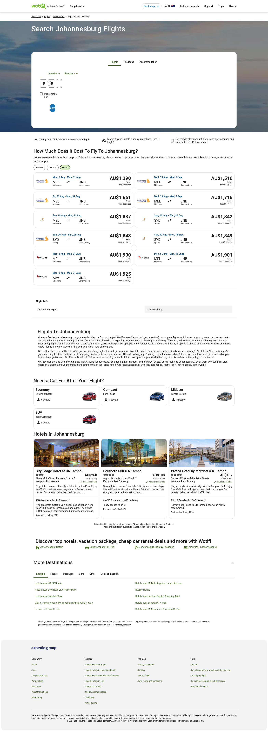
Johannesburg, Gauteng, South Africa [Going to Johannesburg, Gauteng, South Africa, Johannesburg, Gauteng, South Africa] (133, 84)
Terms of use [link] (143, 675)
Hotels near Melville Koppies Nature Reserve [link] (158, 583)
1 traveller (199, 73)
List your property (189, 6)
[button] (134, 562)
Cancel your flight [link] (198, 675)
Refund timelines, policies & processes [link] (207, 681)
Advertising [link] (36, 697)
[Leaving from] (70, 83)
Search (134, 105)
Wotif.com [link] (36, 16)
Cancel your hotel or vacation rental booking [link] (210, 670)
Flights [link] (47, 16)
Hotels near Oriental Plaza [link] (49, 596)
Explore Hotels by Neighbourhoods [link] (100, 670)
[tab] (114, 62)
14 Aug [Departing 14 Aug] (178, 84)
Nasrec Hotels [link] (142, 589)
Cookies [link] (141, 670)
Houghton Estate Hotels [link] (47, 609)
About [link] (34, 664)
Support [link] (194, 664)
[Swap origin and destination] (103, 83)
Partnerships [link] (37, 681)
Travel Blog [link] (89, 697)
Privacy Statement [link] (145, 664)
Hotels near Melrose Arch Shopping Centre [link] (157, 609)
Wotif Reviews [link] (90, 703)
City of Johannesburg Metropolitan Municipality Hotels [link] (64, 602)
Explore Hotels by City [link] (94, 681)
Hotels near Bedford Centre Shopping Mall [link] (157, 596)
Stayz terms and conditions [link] (149, 681)
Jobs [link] (33, 670)
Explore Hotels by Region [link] (95, 664)
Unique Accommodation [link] (95, 692)
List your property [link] (39, 675)
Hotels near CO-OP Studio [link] (48, 583)
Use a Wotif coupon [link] (199, 686)
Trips (221, 6)
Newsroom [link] (36, 686)
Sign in (233, 6)
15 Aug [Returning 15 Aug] (210, 84)
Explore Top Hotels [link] (93, 686)
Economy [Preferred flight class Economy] (217, 73)
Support (208, 6)
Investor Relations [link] (39, 692)
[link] (60, 547)
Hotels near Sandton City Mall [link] (150, 602)
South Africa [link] (58, 16)
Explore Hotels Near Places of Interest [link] (101, 675)
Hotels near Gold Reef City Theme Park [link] (55, 589)
